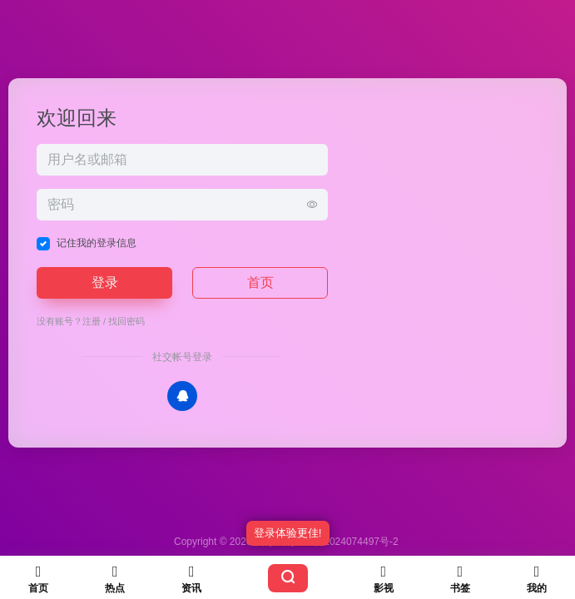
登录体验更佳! (288, 533)
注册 (91, 321)
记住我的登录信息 (96, 243)
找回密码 (126, 321)
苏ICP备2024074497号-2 (342, 541)
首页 (260, 282)
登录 (105, 282)
